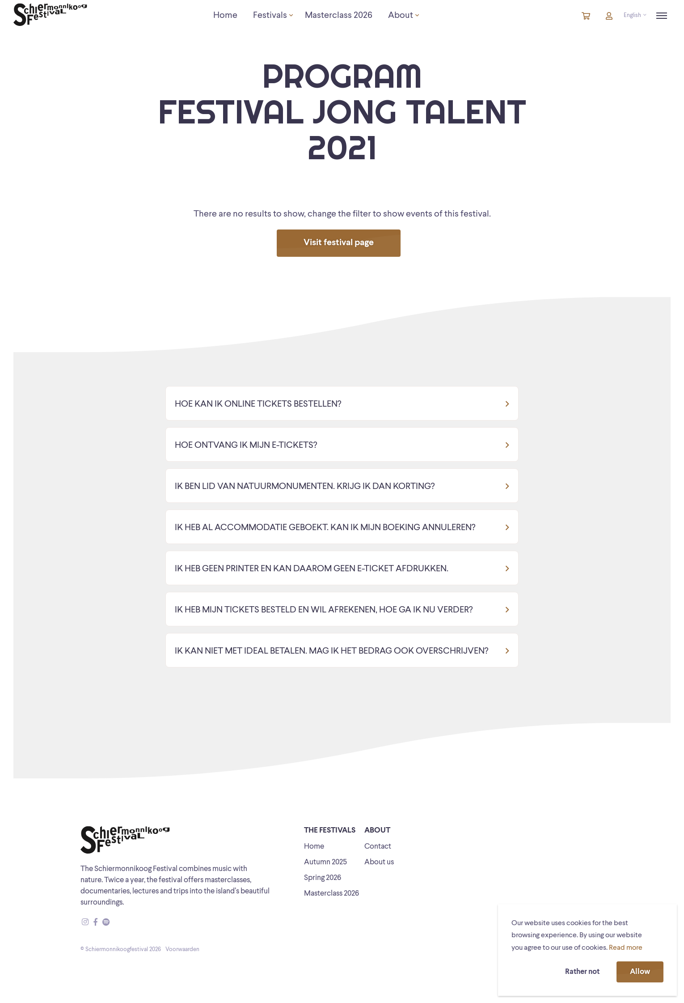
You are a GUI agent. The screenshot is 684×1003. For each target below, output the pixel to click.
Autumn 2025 (325, 862)
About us (379, 862)
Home (314, 846)
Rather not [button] (582, 972)
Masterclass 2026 (331, 893)
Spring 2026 (322, 878)
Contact (377, 846)
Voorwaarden (182, 949)
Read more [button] (625, 948)
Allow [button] (640, 972)
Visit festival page (339, 242)
